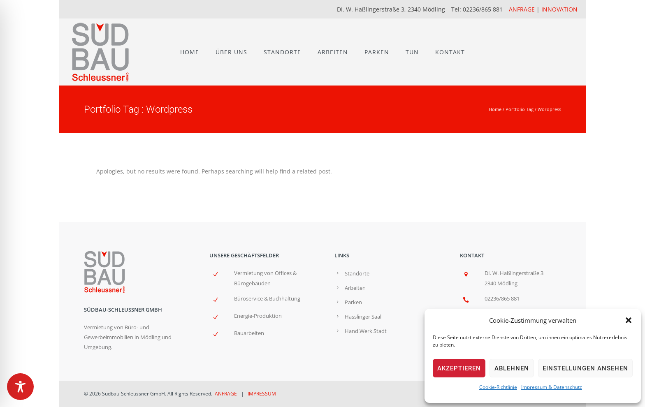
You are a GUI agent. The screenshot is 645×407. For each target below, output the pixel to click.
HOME (189, 52)
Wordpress (549, 109)
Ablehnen (511, 368)
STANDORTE (282, 52)
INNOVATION (559, 9)
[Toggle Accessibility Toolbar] (20, 386)
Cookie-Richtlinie (498, 387)
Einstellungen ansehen (585, 368)
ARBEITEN (333, 52)
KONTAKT (450, 52)
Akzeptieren (459, 368)
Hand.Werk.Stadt (366, 331)
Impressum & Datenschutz (551, 387)
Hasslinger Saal (363, 316)
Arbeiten (355, 287)
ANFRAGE (522, 9)
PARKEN (376, 52)
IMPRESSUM (262, 393)
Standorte (357, 273)
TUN (412, 52)
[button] (628, 320)
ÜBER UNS (231, 52)
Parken (353, 302)
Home (495, 109)
